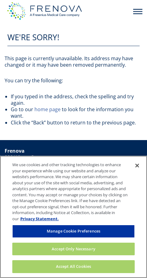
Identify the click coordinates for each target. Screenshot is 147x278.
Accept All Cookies (73, 266)
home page (47, 109)
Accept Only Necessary (73, 249)
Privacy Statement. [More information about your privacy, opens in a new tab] (39, 218)
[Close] (137, 165)
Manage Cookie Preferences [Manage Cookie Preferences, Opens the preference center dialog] (73, 231)
